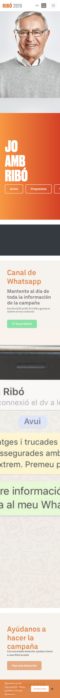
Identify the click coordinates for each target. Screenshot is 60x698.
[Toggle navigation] (53, 6)
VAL (37, 5)
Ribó (12, 5)
